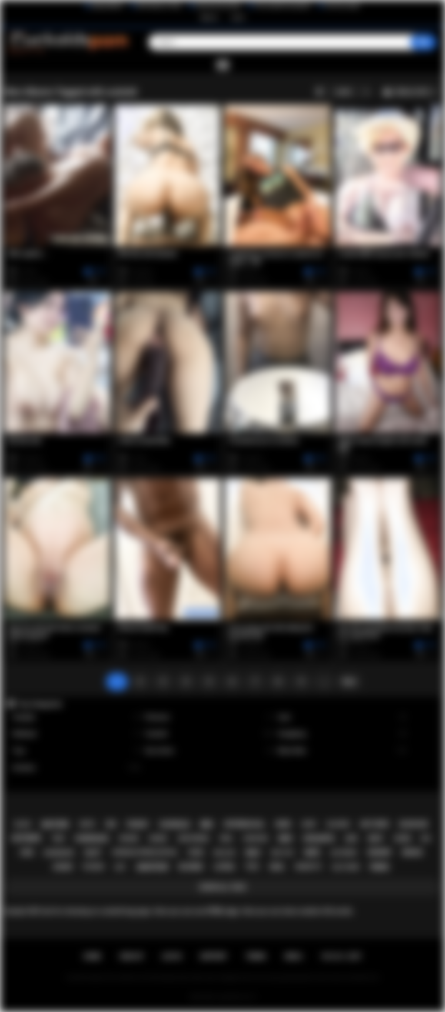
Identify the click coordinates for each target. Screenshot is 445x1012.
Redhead (76, 734)
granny (379, 852)
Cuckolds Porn (233, 997)
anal (277, 866)
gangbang (58, 852)
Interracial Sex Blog (218, 6)
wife (312, 852)
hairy (308, 824)
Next (349, 681)
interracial (244, 824)
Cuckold (209, 734)
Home (92, 956)
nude (283, 824)
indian (412, 852)
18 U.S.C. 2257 (341, 956)
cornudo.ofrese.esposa (145, 852)
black (22, 824)
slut (92, 852)
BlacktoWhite (107, 6)
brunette (308, 867)
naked (158, 838)
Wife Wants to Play (159, 6)
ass (351, 838)
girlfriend (193, 838)
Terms (256, 956)
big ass (224, 852)
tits (252, 867)
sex (111, 824)
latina (223, 866)
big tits (283, 852)
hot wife (374, 824)
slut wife (345, 867)
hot (120, 867)
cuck (195, 852)
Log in (238, 17)
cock (402, 838)
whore (129, 838)
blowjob (413, 824)
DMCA (293, 956)
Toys (76, 751)
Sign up (209, 17)
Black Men (342, 751)
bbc (207, 824)
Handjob (76, 717)
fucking (93, 867)
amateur (152, 867)
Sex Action (209, 751)
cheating (255, 838)
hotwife (26, 838)
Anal (342, 717)
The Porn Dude (342, 6)
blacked (338, 824)
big (426, 838)
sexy (375, 838)
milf (253, 852)
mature (55, 824)
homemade (92, 838)
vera (225, 838)
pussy (138, 824)
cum (26, 852)
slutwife (343, 852)
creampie (318, 838)
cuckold (174, 824)
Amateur (76, 768)
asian (63, 867)
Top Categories (40, 704)
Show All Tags (222, 887)
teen (58, 838)
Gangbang (342, 734)
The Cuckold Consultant (282, 6)
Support (213, 956)
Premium (209, 717)
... (324, 681)
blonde (191, 867)
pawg (379, 867)
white (87, 824)
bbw (285, 838)
